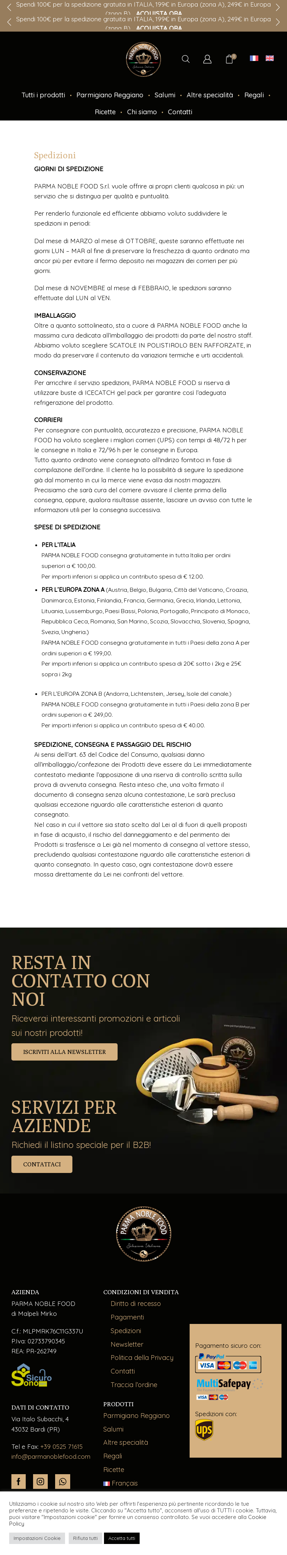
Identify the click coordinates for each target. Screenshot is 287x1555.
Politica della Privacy (142, 1357)
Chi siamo (142, 112)
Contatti (180, 112)
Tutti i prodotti (43, 95)
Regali (254, 95)
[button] (9, 22)
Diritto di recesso (136, 1303)
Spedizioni (126, 1331)
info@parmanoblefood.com (50, 1456)
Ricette (105, 112)
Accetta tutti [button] (121, 1538)
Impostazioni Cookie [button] (37, 1538)
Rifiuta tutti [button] (85, 1538)
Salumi (165, 95)
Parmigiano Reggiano (109, 95)
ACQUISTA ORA (159, 13)
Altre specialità (210, 95)
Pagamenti (127, 1317)
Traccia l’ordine (134, 1385)
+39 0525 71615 (61, 1446)
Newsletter (127, 1344)
